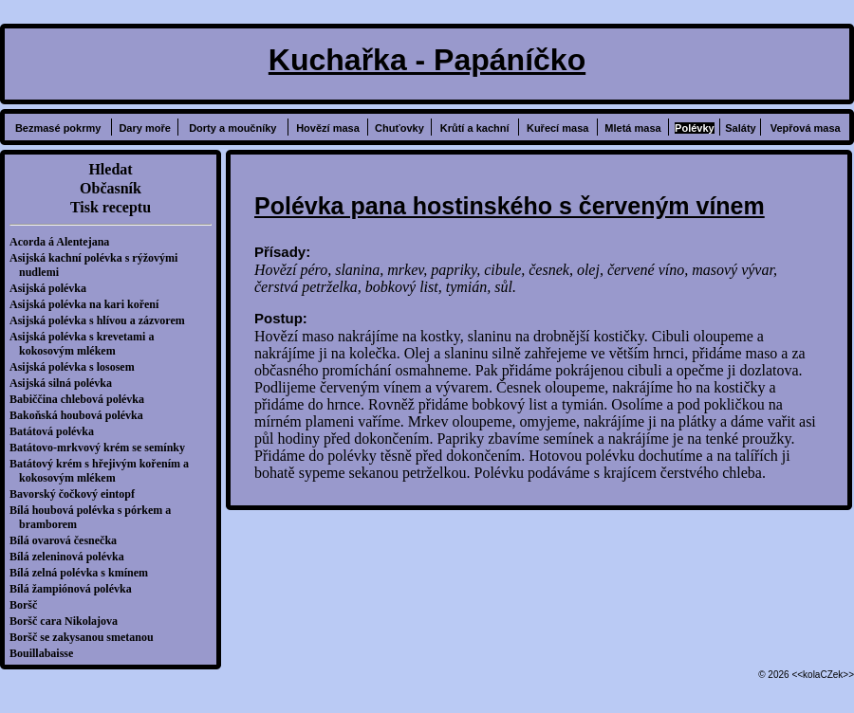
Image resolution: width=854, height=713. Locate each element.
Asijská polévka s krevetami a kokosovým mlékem (86, 343)
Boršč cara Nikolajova (68, 621)
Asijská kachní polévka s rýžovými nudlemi (98, 265)
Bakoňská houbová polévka (81, 415)
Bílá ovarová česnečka (68, 540)
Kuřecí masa (557, 128)
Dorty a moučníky (232, 128)
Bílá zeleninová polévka (71, 556)
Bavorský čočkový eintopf (77, 494)
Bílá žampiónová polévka (75, 588)
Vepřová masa (805, 128)
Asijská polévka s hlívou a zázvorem (102, 320)
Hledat (110, 169)
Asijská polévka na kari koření (88, 304)
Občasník (110, 188)
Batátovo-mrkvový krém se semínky (102, 447)
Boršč (28, 605)
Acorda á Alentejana (64, 241)
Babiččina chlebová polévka (81, 399)
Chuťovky (399, 128)
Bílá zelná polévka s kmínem (83, 572)
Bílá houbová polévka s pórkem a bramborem (95, 517)
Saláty (740, 128)
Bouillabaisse (46, 653)
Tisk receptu (110, 207)
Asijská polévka (52, 288)
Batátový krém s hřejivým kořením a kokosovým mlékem (104, 470)
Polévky (695, 128)
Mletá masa (632, 128)
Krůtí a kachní (475, 128)
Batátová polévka (56, 431)
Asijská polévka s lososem (77, 367)
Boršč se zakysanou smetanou (86, 637)
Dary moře (144, 128)
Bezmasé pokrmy (58, 128)
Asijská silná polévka (65, 383)
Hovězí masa (328, 128)
